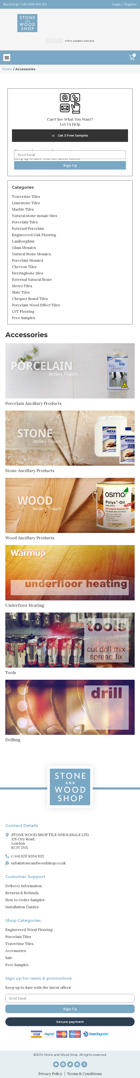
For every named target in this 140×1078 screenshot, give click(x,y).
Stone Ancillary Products (29, 470)
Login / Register (124, 4)
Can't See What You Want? (70, 119)
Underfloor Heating (24, 605)
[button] (6, 57)
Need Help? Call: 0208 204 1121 (25, 4)
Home (7, 69)
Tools (10, 672)
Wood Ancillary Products (29, 537)
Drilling (12, 739)
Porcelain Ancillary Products (33, 403)
